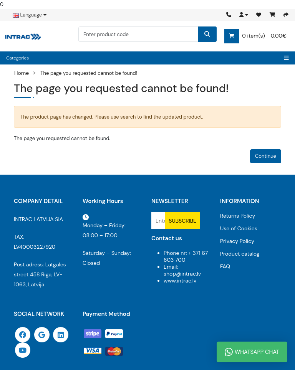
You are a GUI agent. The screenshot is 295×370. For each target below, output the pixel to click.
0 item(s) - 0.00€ (255, 36)
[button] (243, 15)
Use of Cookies (238, 228)
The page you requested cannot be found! (88, 73)
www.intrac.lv (180, 280)
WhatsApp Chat (252, 352)
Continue (265, 156)
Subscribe (182, 220)
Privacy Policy (237, 241)
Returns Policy (237, 215)
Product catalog (240, 253)
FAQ (225, 266)
